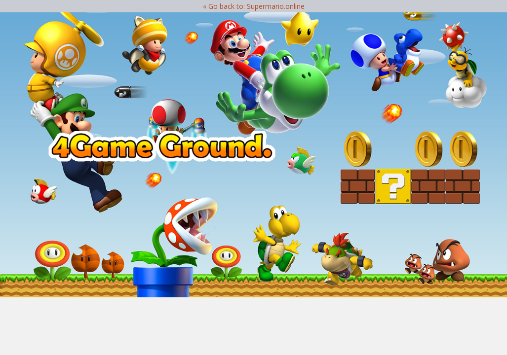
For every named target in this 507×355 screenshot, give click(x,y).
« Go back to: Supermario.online (254, 6)
